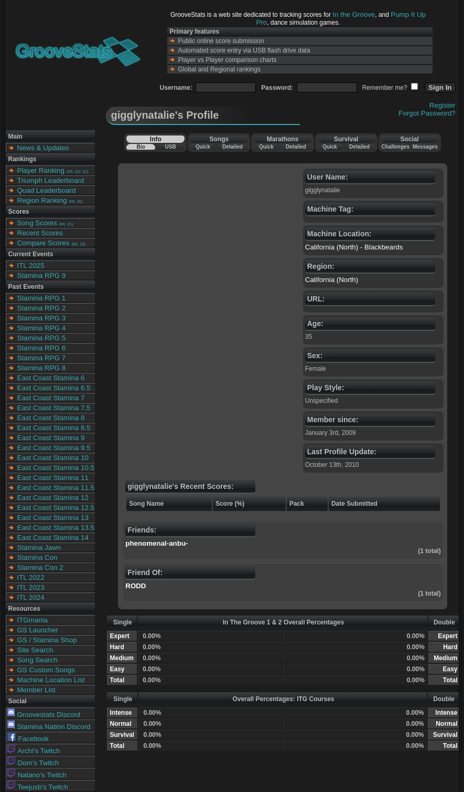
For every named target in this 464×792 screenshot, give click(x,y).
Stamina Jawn (39, 547)
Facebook (28, 739)
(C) (85, 171)
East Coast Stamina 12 (53, 498)
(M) (70, 171)
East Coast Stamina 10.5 (55, 468)
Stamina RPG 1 (41, 298)
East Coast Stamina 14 (53, 537)
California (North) (331, 280)
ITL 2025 (31, 265)
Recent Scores (40, 233)
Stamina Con (37, 557)
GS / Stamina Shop (47, 640)
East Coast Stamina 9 (51, 438)
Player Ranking (40, 170)
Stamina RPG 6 (41, 348)
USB (170, 147)
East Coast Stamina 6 (51, 378)
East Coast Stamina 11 (53, 478)
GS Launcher (38, 630)
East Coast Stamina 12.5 (55, 508)
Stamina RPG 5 (41, 338)
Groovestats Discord (44, 714)
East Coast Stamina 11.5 (55, 488)
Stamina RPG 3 (41, 318)
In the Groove (354, 14)
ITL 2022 (31, 577)
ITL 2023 (31, 587)
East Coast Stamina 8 (51, 418)
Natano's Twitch (37, 775)
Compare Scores (43, 243)
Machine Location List (51, 680)
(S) (78, 171)
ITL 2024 (31, 597)
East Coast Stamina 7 (51, 398)
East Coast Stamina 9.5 (54, 448)
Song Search (37, 660)
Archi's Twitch (33, 751)
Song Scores (37, 223)
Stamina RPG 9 (41, 275)
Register (442, 105)
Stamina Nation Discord (49, 727)
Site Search (35, 650)
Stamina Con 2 (40, 567)
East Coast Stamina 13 (53, 518)
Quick (203, 147)
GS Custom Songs (46, 670)
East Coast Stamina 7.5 (54, 408)
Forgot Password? (426, 113)
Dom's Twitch (33, 763)
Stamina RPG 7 (41, 358)
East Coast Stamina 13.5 (55, 528)
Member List (36, 690)
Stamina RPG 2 (41, 308)
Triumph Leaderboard (50, 180)
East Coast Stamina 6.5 (54, 388)
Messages (425, 147)
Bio (140, 147)
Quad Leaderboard (46, 190)
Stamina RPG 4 (41, 328)
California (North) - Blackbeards (354, 247)
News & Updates (43, 148)
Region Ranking (42, 200)
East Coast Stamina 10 (53, 458)
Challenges (395, 147)
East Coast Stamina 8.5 (54, 428)
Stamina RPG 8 (41, 368)
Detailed (232, 147)
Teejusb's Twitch (37, 787)
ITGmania (32, 620)
